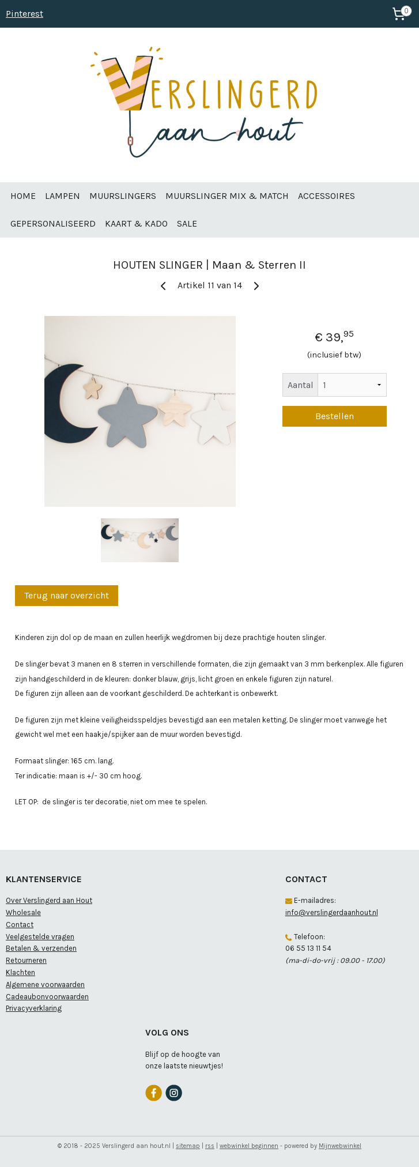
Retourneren (26, 960)
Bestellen (334, 416)
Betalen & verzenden (41, 948)
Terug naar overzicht (66, 595)
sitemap (188, 1146)
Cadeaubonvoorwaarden (47, 996)
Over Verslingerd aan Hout (49, 900)
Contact (19, 924)
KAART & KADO (136, 223)
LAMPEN (62, 195)
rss (209, 1146)
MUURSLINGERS (122, 195)
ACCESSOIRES (326, 195)
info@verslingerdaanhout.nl (331, 912)
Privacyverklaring (34, 1008)
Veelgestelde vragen (40, 936)
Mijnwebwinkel (340, 1146)
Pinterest (24, 13)
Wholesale (23, 912)
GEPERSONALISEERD (53, 223)
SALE (187, 223)
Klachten (20, 972)
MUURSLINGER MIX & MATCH (227, 195)
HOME (23, 195)
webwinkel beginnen (249, 1146)
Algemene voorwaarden (45, 984)
